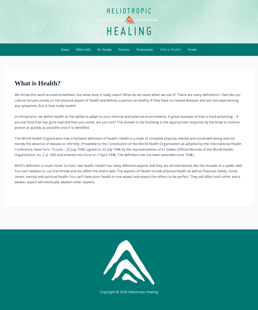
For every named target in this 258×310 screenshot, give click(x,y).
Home (65, 49)
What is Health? (170, 49)
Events (192, 49)
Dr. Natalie (104, 49)
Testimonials (144, 49)
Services (124, 49)
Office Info (83, 49)
